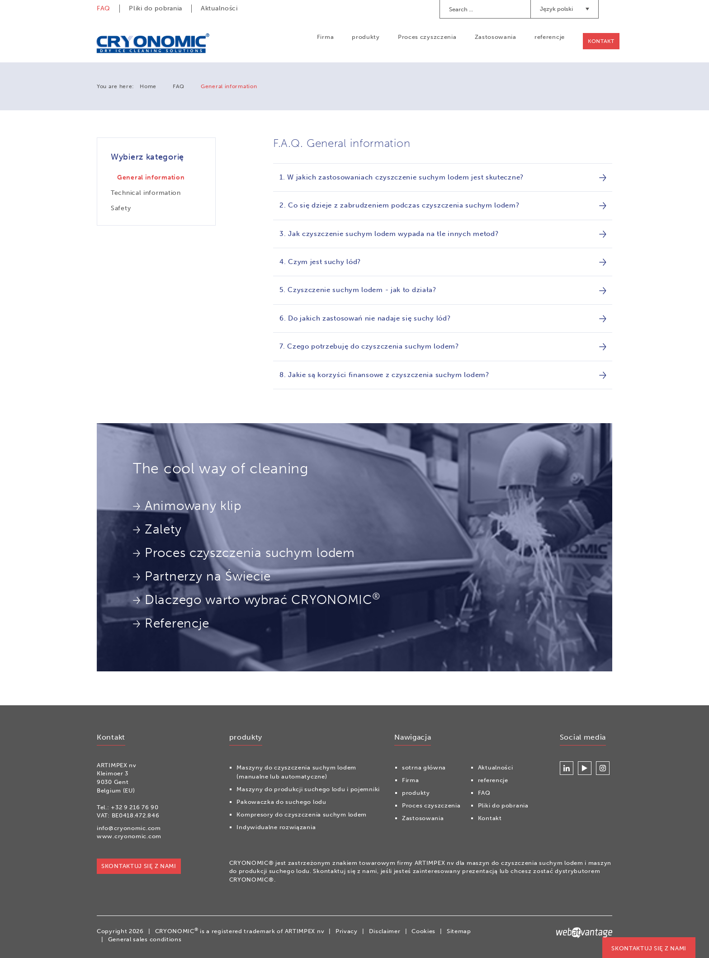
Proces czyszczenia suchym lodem (244, 552)
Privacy (347, 931)
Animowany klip (187, 505)
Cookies (423, 931)
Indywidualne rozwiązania (276, 827)
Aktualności (219, 8)
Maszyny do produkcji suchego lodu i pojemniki (308, 789)
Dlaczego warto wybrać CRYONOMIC (256, 599)
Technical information (146, 193)
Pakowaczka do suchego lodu (281, 801)
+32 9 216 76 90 (135, 807)
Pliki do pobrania (155, 8)
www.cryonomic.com (129, 836)
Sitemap (459, 931)
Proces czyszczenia (426, 36)
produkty (365, 36)
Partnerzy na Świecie (202, 576)
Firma (325, 36)
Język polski (564, 8)
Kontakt (600, 41)
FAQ (103, 8)
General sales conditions (145, 939)
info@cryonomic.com (129, 828)
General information (150, 177)
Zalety (157, 529)
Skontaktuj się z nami (648, 948)
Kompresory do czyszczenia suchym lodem (301, 814)
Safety (121, 208)
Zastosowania (495, 36)
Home (148, 86)
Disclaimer (385, 931)
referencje (549, 36)
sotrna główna (424, 767)
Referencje (171, 623)
